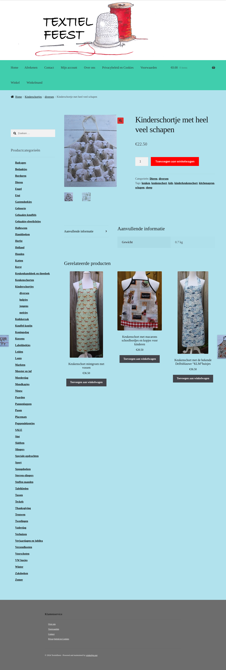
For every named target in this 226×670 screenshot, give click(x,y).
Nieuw (18, 390)
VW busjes (21, 560)
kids (170, 183)
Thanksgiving (23, 508)
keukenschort (159, 183)
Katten (19, 260)
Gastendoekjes (23, 201)
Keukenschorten (24, 280)
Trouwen (20, 514)
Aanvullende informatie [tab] (78, 231)
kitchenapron (206, 183)
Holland (19, 247)
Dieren (153, 178)
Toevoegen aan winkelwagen (174, 161)
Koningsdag (22, 332)
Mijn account (69, 67)
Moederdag (21, 377)
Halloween (21, 228)
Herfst (18, 241)
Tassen (19, 495)
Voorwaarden (148, 67)
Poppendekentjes (25, 423)
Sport (18, 462)
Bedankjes (21, 169)
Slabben (19, 442)
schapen (140, 187)
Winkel (15, 82)
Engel (18, 188)
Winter (19, 566)
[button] (120, 121)
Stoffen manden (24, 482)
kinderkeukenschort (186, 183)
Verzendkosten (23, 547)
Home (14, 67)
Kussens (20, 338)
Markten (20, 364)
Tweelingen (21, 521)
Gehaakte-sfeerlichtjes (28, 221)
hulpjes (23, 299)
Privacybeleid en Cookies (118, 67)
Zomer (19, 579)
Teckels (19, 501)
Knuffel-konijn (23, 325)
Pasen (18, 410)
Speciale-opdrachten (27, 456)
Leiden (19, 351)
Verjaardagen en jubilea (29, 540)
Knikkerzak (22, 319)
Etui (17, 195)
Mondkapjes (22, 384)
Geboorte (20, 208)
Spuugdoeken (23, 469)
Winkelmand (34, 82)
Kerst (18, 267)
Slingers (19, 449)
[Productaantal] (141, 161)
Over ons (89, 67)
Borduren (20, 175)
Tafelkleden (22, 488)
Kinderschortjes (33, 96)
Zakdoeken (21, 573)
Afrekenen (30, 67)
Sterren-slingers (24, 475)
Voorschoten (22, 553)
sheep (149, 187)
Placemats (21, 416)
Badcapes (20, 162)
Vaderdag (20, 527)
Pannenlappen (23, 404)
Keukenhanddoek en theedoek (32, 273)
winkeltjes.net (91, 655)
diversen (49, 96)
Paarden (20, 397)
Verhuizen (21, 534)
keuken (146, 183)
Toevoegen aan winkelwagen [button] (86, 382)
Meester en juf (23, 371)
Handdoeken (22, 234)
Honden (19, 254)
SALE (18, 430)
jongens (23, 306)
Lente (18, 358)
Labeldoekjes (22, 345)
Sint (17, 436)
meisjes (23, 312)
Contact (49, 67)
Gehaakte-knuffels (25, 215)
